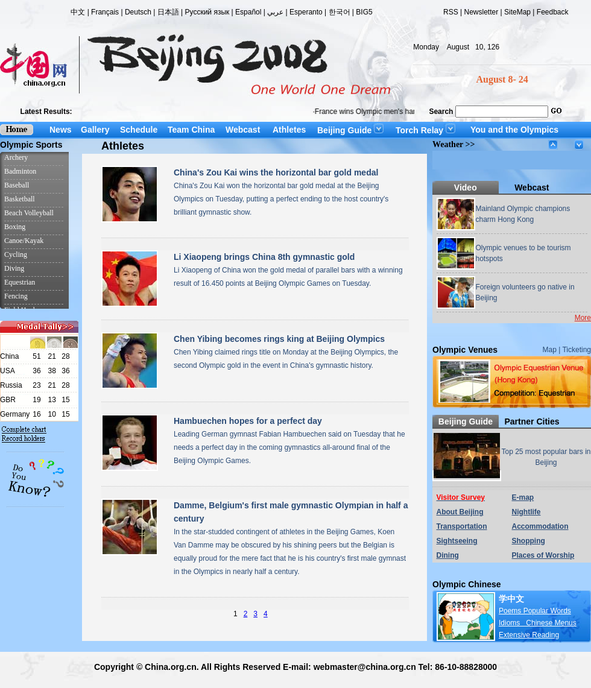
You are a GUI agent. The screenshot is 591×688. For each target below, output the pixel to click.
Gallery (95, 129)
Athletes (289, 129)
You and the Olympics (514, 129)
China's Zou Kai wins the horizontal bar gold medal (276, 172)
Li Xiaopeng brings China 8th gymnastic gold (264, 257)
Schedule (138, 129)
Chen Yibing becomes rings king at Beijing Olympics (279, 339)
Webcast (243, 129)
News (60, 129)
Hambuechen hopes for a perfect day (248, 421)
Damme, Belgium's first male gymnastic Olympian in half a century (291, 511)
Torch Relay (425, 130)
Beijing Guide (350, 130)
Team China (191, 129)
